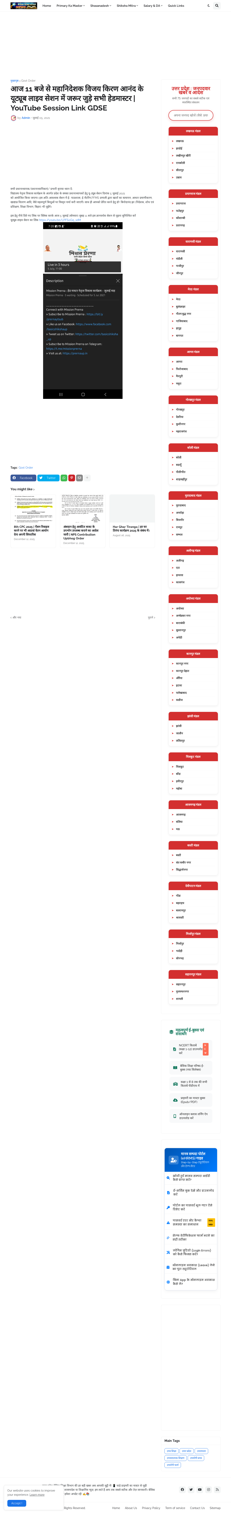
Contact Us (197, 1508)
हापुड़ (178, 328)
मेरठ (178, 299)
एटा (178, 567)
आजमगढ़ (181, 814)
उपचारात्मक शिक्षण (175, 1458)
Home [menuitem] (47, 6)
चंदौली (179, 258)
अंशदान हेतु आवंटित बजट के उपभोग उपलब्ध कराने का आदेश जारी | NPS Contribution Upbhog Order (80, 532)
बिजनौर (180, 519)
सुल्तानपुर (181, 630)
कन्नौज (179, 700)
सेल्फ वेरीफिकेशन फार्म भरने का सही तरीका (191, 1238)
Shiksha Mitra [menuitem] (126, 6)
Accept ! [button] (16, 1503)
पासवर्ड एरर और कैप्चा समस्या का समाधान (191, 1222)
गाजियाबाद (181, 321)
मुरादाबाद (181, 505)
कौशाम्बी (180, 218)
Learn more (37, 1494)
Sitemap (215, 1508)
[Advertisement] (116, 45)
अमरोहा (180, 512)
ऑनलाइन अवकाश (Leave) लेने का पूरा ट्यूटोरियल (191, 1267)
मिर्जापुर (180, 943)
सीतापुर (180, 170)
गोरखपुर (180, 409)
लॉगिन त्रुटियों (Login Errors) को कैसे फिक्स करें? (189, 1252)
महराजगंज (181, 431)
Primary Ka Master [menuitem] (69, 6)
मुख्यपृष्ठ (14, 80)
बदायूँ (178, 464)
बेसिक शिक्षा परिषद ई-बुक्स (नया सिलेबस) (188, 1067)
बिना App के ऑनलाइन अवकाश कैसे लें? (191, 1282)
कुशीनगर (180, 424)
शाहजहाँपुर (181, 479)
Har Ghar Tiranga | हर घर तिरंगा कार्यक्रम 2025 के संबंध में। (131, 529)
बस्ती (178, 855)
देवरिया (179, 417)
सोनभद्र (180, 958)
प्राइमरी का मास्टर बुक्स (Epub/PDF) (189, 1100)
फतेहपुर (180, 210)
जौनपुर (179, 273)
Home (116, 1508)
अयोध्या (180, 608)
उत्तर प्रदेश (186, 1451)
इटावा (179, 685)
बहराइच (180, 903)
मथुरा (178, 383)
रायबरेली (180, 163)
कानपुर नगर (182, 663)
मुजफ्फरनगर (182, 991)
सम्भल (179, 534)
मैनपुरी (179, 376)
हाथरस (179, 575)
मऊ (178, 829)
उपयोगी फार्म (173, 1465)
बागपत (179, 335)
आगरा (179, 361)
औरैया (179, 678)
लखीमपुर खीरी (183, 155)
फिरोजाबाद (182, 369)
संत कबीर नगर (183, 862)
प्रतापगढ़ (180, 225)
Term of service (175, 1508)
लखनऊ (180, 141)
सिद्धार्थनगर (182, 869)
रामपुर (179, 527)
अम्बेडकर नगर (183, 615)
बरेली (178, 457)
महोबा (179, 788)
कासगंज (180, 582)
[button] (208, 6)
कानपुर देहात (182, 671)
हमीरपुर (180, 781)
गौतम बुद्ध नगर (183, 313)
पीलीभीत (180, 472)
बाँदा (178, 773)
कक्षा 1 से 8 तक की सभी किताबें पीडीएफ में (190, 1084)
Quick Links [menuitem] (176, 6)
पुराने (150, 617)
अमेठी (179, 637)
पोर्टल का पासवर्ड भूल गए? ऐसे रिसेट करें (189, 1207)
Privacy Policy (151, 1508)
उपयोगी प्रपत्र (196, 1458)
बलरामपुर (181, 910)
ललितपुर (180, 740)
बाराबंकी (180, 623)
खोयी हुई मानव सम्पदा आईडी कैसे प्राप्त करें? (188, 1178)
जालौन (179, 733)
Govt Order (28, 80)
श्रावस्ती (180, 917)
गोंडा (178, 895)
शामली (179, 998)
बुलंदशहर (180, 306)
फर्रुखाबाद (181, 692)
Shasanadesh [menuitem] (99, 6)
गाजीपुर (180, 266)
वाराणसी (180, 251)
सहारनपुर (181, 984)
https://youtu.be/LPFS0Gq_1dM (60, 220)
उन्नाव (179, 177)
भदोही (179, 951)
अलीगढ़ (180, 560)
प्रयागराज (181, 203)
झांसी (179, 726)
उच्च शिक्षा (171, 1451)
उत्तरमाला (201, 1451)
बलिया (179, 821)
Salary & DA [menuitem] (152, 6)
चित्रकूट (180, 766)
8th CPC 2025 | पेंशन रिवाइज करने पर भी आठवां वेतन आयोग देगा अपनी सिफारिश (31, 530)
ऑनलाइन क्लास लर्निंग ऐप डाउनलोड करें (190, 1116)
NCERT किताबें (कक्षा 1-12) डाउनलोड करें (191, 1049)
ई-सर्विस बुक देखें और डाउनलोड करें (190, 1193)
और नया (17, 617)
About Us (131, 1508)
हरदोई (179, 148)
